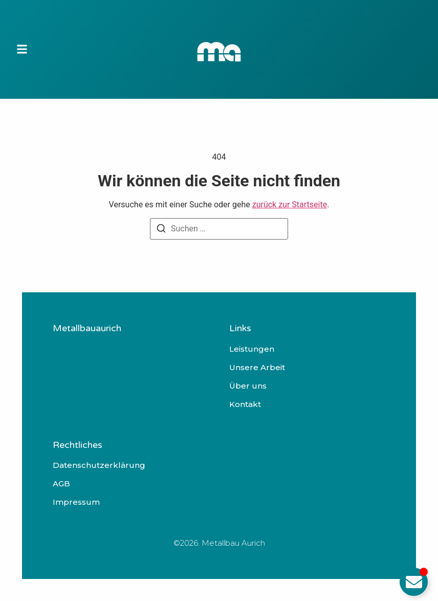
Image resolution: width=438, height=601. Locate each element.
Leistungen (251, 349)
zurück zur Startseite (289, 204)
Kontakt (245, 404)
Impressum (76, 502)
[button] (22, 49)
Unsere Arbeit (257, 367)
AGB (61, 483)
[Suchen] (161, 230)
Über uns (248, 386)
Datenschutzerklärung (99, 465)
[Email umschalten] (414, 582)
